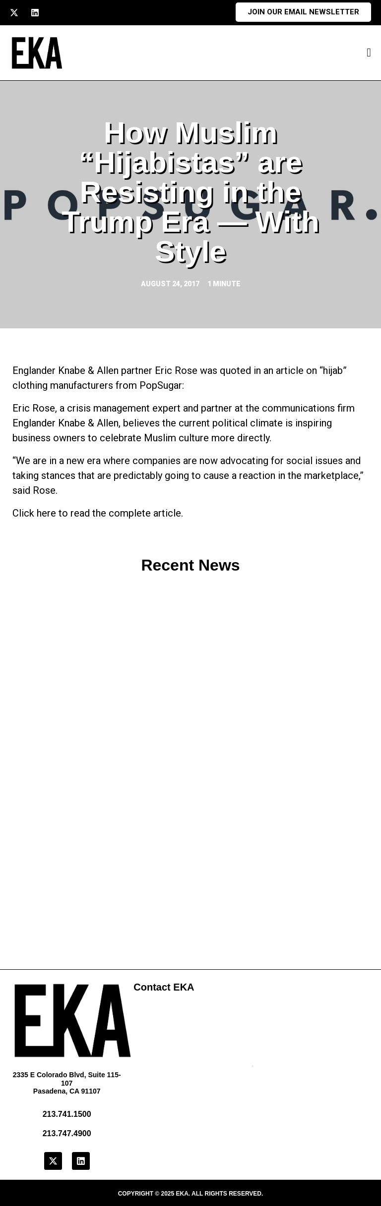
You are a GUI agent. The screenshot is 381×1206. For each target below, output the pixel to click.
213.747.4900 (67, 1133)
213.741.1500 (67, 1114)
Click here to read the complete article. (97, 513)
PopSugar (160, 385)
